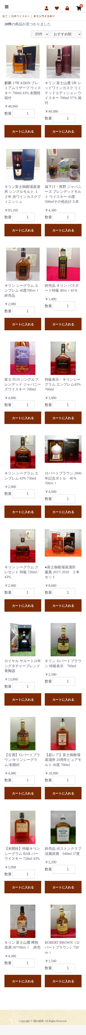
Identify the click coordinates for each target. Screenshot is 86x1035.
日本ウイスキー (20, 16)
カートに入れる (23, 131)
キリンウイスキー (44, 16)
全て (5, 16)
